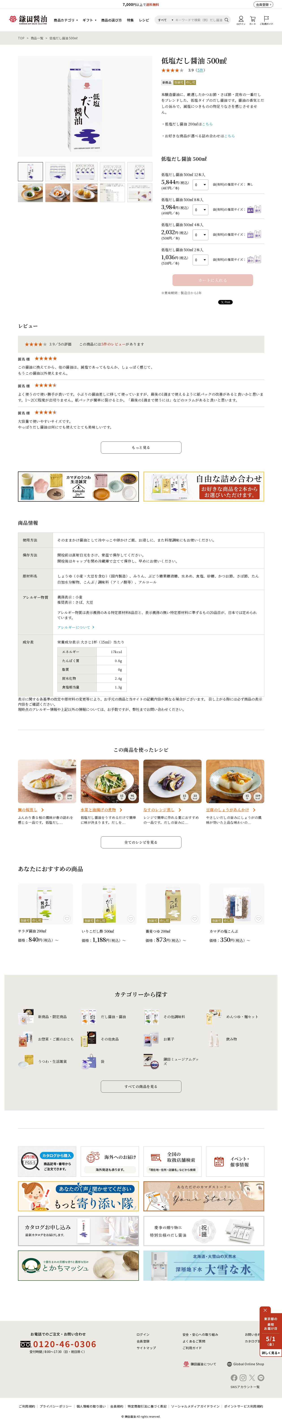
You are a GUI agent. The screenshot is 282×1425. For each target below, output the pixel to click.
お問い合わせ (254, 1334)
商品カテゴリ (64, 20)
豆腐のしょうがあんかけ (227, 809)
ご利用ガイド (192, 1348)
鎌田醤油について (204, 1364)
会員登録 (262, 4)
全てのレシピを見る (141, 842)
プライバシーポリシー (56, 1406)
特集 (130, 20)
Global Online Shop (248, 1364)
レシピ (144, 20)
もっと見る (141, 447)
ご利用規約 (27, 1406)
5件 (200, 70)
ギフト (88, 20)
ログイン (143, 1334)
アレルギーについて (73, 627)
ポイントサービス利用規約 (243, 1406)
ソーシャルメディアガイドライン (195, 1406)
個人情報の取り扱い (91, 1406)
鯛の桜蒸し (28, 809)
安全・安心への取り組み (200, 1334)
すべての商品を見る (141, 1086)
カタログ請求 (254, 1341)
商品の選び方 (111, 20)
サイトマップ (146, 1348)
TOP (21, 38)
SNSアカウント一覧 (245, 1387)
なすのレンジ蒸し (159, 809)
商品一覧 (37, 38)
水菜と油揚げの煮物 (98, 809)
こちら (207, 124)
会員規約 (116, 1406)
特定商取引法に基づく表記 (147, 1406)
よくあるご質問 (194, 1341)
